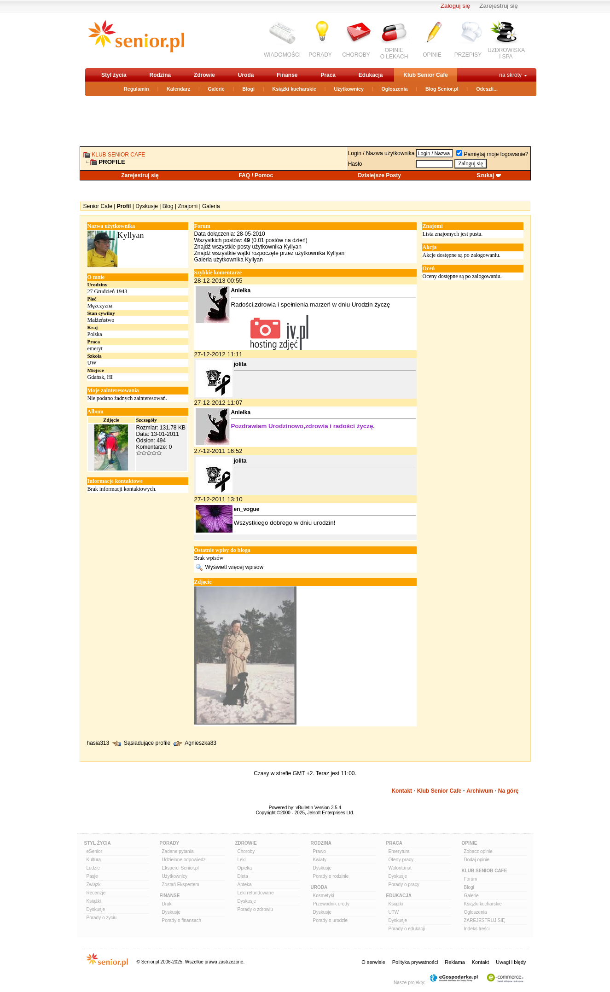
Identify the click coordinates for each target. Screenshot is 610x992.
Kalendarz (178, 89)
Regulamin (136, 89)
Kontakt (401, 791)
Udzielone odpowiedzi (184, 859)
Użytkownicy (349, 89)
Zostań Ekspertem (180, 884)
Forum (470, 879)
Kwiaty (319, 859)
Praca (328, 75)
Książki (94, 901)
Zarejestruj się (498, 5)
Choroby (246, 851)
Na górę (508, 791)
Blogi (248, 89)
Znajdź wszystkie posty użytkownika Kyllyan (248, 247)
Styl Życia (97, 843)
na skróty (510, 75)
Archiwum (479, 791)
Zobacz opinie (478, 851)
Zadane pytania (178, 851)
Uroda (246, 75)
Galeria (211, 206)
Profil (124, 206)
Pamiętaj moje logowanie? (492, 154)
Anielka (241, 290)
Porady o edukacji (407, 928)
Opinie (469, 843)
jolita (240, 364)
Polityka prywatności (415, 962)
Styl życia (114, 75)
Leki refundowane (256, 892)
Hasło (355, 164)
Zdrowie (204, 75)
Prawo (319, 851)
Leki (242, 859)
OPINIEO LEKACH (394, 53)
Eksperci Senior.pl (180, 867)
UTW (394, 912)
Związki (94, 884)
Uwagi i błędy (511, 962)
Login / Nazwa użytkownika (381, 153)
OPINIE (432, 55)
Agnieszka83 (200, 743)
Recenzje (96, 892)
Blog (168, 206)
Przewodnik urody (331, 903)
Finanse (287, 75)
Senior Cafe (97, 206)
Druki (167, 903)
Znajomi (188, 206)
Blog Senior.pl (442, 89)
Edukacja (371, 75)
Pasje (92, 876)
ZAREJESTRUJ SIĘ (484, 920)
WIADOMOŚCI (282, 55)
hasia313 (98, 743)
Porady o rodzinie (331, 876)
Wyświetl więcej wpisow (234, 566)
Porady (170, 843)
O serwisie (373, 962)
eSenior (94, 851)
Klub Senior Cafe (425, 75)
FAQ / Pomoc (255, 175)
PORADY (320, 55)
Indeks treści (477, 928)
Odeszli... (487, 89)
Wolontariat (400, 867)
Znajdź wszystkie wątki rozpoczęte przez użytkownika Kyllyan (269, 253)
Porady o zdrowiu (255, 909)
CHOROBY (356, 55)
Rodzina (160, 75)
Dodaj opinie (477, 859)
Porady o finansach (182, 920)
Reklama (455, 962)
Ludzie (93, 867)
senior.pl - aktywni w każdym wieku (136, 40)
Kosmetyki (323, 895)
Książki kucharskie (294, 89)
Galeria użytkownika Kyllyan (228, 259)
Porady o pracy (404, 884)
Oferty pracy (401, 859)
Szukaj (485, 175)
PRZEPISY (468, 55)
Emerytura (399, 851)
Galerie (216, 89)
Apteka (245, 884)
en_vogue (247, 509)
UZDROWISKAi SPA (506, 53)
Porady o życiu (102, 917)
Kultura (94, 859)
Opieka (245, 867)
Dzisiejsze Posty (379, 175)
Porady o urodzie (330, 920)
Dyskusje (146, 206)
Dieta (243, 876)
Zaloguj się (455, 5)
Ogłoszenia (395, 89)
